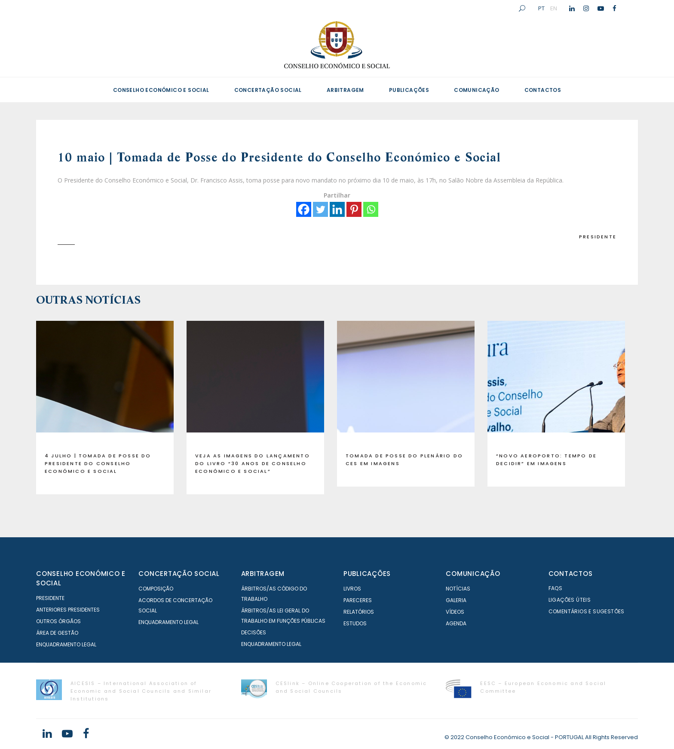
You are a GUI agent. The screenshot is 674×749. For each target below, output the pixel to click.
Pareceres (357, 600)
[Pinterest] (354, 209)
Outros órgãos (58, 621)
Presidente (597, 236)
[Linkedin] (337, 209)
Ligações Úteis (569, 599)
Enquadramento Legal (66, 644)
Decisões (253, 632)
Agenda (456, 623)
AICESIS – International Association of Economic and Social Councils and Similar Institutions (140, 691)
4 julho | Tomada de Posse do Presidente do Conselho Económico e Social (98, 463)
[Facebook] (303, 209)
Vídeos (455, 611)
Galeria (456, 600)
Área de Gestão (57, 632)
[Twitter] (320, 209)
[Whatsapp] (370, 209)
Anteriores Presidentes (68, 609)
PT (541, 8)
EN (553, 8)
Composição (155, 588)
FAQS (555, 588)
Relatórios (358, 611)
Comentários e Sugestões (586, 611)
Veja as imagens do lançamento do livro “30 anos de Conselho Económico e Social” (252, 463)
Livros (352, 588)
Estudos (355, 623)
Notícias (458, 588)
